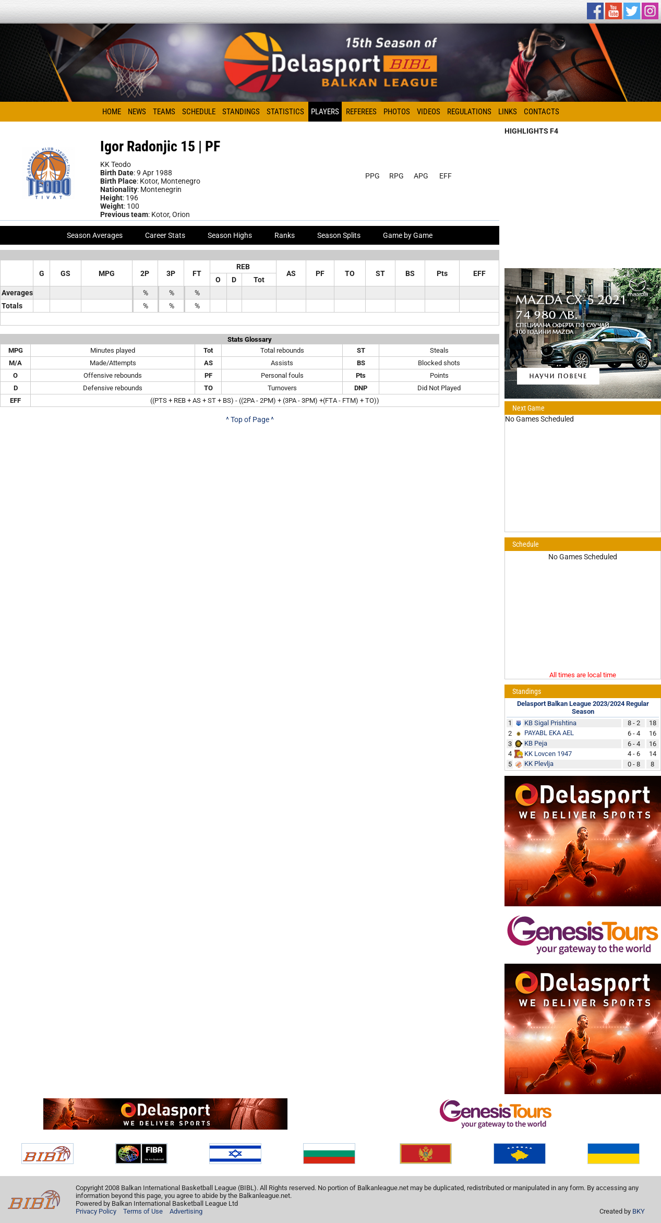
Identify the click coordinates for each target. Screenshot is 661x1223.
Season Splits (338, 235)
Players (325, 111)
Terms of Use (143, 1211)
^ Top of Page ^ (250, 419)
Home (111, 111)
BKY (638, 1211)
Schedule (198, 111)
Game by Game (407, 235)
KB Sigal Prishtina (550, 723)
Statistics (285, 111)
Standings (241, 111)
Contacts (541, 111)
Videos (428, 111)
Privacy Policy (96, 1211)
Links (507, 111)
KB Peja (535, 743)
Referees (361, 111)
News (137, 111)
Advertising (186, 1211)
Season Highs (230, 235)
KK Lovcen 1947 (548, 754)
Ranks (284, 235)
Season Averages (95, 235)
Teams (164, 111)
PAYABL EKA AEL (549, 733)
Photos (396, 111)
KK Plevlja (539, 764)
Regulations (469, 111)
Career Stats (165, 235)
